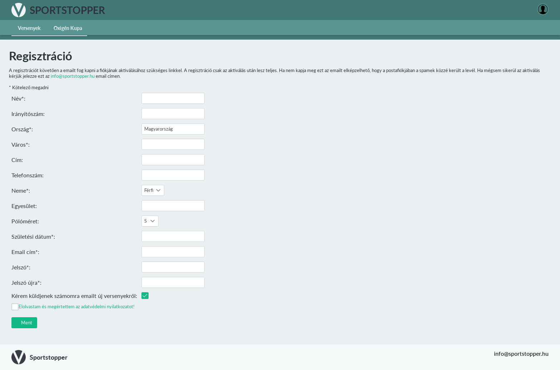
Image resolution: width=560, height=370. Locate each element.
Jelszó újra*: (26, 282)
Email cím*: (25, 251)
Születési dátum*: (33, 236)
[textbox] (173, 98)
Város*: (20, 144)
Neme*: (20, 190)
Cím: (17, 159)
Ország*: (22, 129)
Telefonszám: (27, 175)
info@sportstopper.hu (73, 76)
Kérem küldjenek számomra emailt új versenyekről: (74, 295)
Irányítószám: (28, 113)
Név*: (18, 98)
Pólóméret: (25, 221)
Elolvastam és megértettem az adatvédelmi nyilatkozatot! (77, 306)
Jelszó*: (20, 267)
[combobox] (152, 190)
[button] (24, 322)
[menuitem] (29, 27)
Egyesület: (24, 205)
